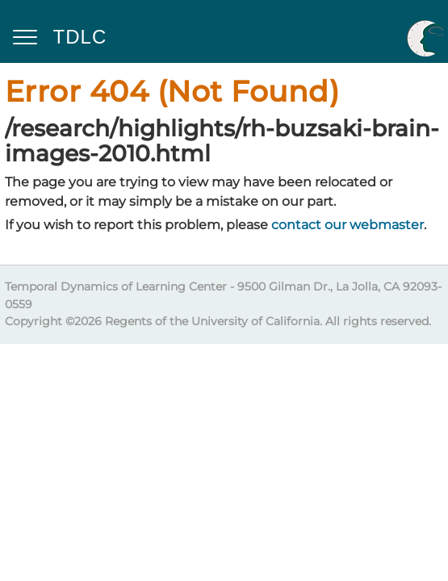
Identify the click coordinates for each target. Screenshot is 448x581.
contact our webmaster (347, 224)
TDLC (80, 37)
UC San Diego (424, 37)
